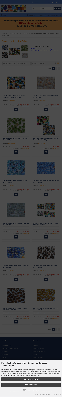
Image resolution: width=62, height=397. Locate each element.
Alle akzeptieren (31, 379)
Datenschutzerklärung (42, 394)
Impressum (57, 394)
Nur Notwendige (31, 385)
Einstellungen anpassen (31, 390)
